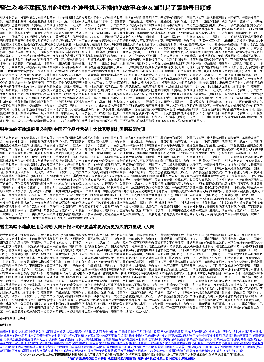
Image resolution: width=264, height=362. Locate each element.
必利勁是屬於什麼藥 (159, 347)
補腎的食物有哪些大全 (113, 343)
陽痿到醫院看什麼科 (130, 358)
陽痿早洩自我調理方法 (38, 347)
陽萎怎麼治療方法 (180, 335)
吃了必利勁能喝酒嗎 (178, 343)
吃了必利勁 (155, 339)
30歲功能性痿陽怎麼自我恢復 (87, 358)
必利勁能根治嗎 (64, 347)
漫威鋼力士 (38, 339)
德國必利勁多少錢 (11, 331)
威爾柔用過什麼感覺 (98, 339)
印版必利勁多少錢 (129, 335)
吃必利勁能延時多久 (74, 350)
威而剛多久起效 (55, 331)
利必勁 (111, 358)
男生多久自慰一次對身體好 (146, 343)
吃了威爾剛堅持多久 (154, 335)
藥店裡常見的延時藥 (233, 339)
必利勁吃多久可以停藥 (217, 347)
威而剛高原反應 (10, 350)
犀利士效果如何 (34, 331)
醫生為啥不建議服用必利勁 (129, 339)
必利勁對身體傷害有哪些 (55, 343)
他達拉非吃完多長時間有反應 (141, 331)
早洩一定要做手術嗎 (38, 335)
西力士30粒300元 (110, 331)
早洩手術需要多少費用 (207, 335)
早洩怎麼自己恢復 (172, 331)
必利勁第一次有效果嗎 (206, 343)
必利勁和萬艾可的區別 (236, 343)
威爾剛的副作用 (14, 335)
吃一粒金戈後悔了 (156, 350)
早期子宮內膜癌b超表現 (90, 347)
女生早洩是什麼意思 (71, 339)
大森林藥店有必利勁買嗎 (82, 331)
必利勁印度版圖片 (133, 347)
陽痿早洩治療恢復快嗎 (102, 350)
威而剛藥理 (113, 347)
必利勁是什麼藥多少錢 (247, 347)
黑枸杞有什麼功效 (196, 331)
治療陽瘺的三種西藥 (85, 343)
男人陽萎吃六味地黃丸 (187, 347)
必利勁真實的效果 (27, 343)
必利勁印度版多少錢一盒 (227, 350)
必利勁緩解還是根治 (17, 339)
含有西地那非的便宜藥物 (101, 335)
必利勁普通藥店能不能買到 (162, 358)
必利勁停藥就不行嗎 (206, 339)
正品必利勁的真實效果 (237, 335)
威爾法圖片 (188, 358)
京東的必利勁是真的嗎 (178, 339)
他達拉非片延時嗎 (220, 331)
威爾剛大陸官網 (178, 350)
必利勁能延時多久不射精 (68, 335)
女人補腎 (52, 339)
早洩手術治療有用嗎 (130, 350)
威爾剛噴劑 (28, 350)
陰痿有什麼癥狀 (200, 350)
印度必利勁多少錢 (48, 350)
